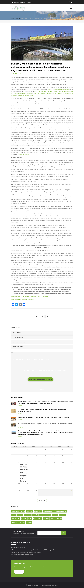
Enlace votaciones (23, 154)
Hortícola (15, 518)
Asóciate (19, 571)
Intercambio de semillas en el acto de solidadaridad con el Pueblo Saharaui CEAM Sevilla (44, 417)
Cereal (20, 515)
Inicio (12, 18)
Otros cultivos (56, 518)
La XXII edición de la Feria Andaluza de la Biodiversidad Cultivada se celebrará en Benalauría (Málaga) (42, 410)
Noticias (18, 18)
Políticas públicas (18, 522)
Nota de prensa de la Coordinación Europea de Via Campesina (29, 296)
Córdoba (28, 515)
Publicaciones (18, 347)
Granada (62, 515)
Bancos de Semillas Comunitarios (55, 511)
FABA (48, 515)
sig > (48, 316)
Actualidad (17, 332)
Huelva (23, 518)
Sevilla (29, 522)
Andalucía (37, 511)
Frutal (55, 515)
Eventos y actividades (20, 342)
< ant (36, 316)
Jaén (29, 518)
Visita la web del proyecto (40, 379)
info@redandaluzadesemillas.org (22, 554)
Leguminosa (37, 518)
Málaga (46, 518)
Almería (29, 511)
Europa (42, 515)
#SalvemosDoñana (18, 511)
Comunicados (18, 337)
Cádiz (14, 515)
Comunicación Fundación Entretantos (22, 299)
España (35, 515)
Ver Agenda (42, 500)
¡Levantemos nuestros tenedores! (58, 89)
